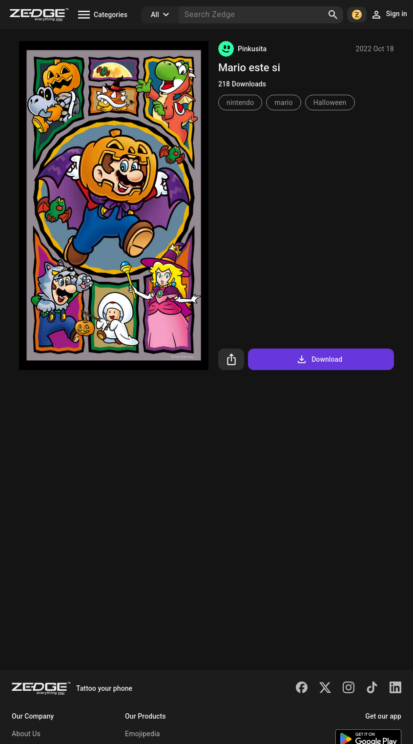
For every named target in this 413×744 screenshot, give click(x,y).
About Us (26, 734)
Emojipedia (142, 734)
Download (319, 359)
